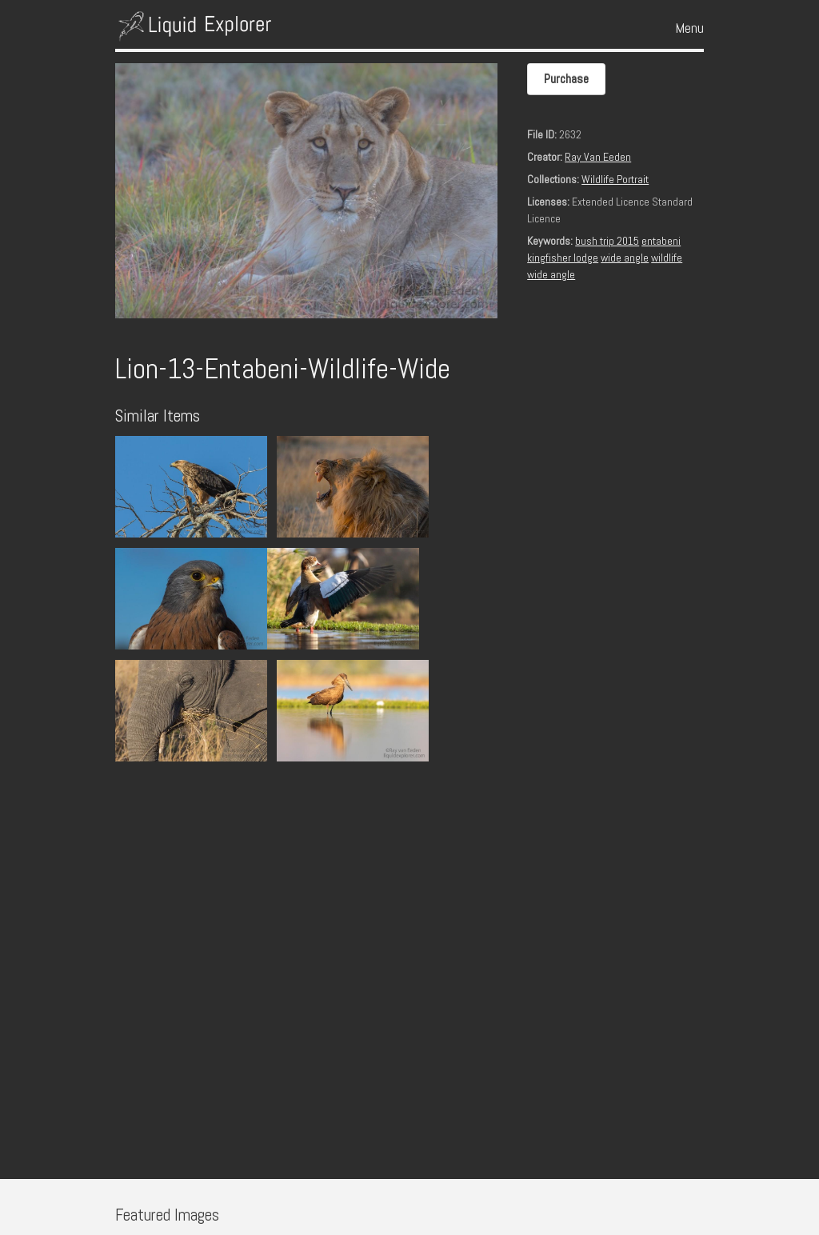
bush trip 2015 (607, 241)
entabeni (661, 241)
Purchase (566, 78)
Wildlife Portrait (615, 179)
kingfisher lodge (562, 257)
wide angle (625, 257)
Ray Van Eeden (598, 157)
